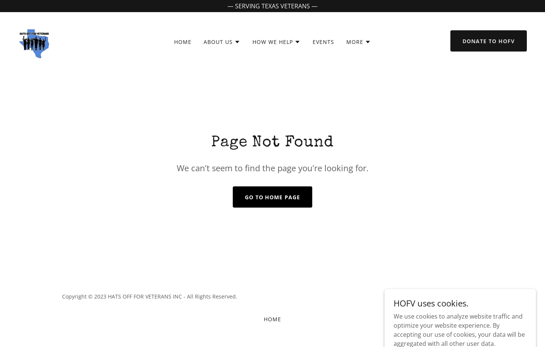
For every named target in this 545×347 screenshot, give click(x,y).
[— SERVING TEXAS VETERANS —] (272, 6)
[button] (222, 42)
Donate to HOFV (488, 41)
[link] (34, 40)
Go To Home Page (273, 197)
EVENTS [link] (323, 41)
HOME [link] (183, 41)
